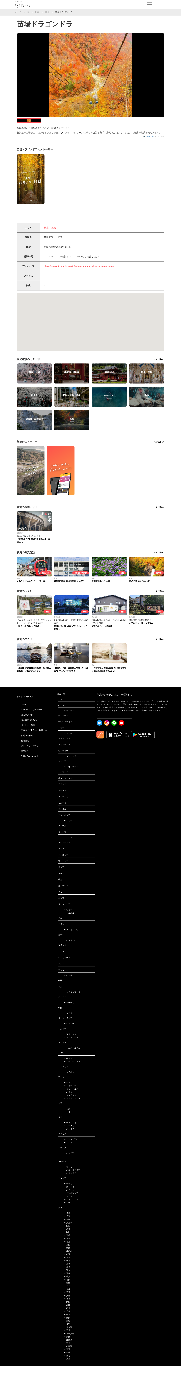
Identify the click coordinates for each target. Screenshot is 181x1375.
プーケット (70, 1135)
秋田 (67, 1241)
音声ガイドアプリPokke (31, 718)
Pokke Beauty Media (30, 765)
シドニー (69, 1033)
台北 (67, 1121)
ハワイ (68, 1101)
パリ (67, 1165)
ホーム (18, 12)
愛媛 (67, 1298)
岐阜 (67, 1270)
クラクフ (69, 719)
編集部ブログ (27, 724)
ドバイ (68, 742)
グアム (68, 1092)
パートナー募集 (28, 734)
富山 (67, 1254)
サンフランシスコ (73, 1107)
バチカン (69, 1199)
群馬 (67, 1339)
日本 (37, 12)
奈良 (67, 1324)
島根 (67, 1365)
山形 (67, 1263)
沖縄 (67, 1292)
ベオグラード (71, 776)
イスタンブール (72, 1001)
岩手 (67, 1273)
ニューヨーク (71, 1095)
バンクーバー (71, 949)
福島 (67, 1248)
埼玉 (67, 1267)
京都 (67, 1352)
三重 (67, 1358)
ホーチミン (70, 1012)
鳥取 (67, 1229)
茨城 (67, 1330)
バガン (68, 846)
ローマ (68, 1212)
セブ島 (68, 984)
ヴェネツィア (71, 1202)
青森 (67, 1282)
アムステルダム (72, 1057)
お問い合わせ (27, 744)
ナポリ (68, 1193)
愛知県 (68, 1336)
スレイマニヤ (71, 939)
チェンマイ (70, 1132)
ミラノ (68, 1205)
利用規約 (25, 750)
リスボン (69, 1081)
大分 (67, 1295)
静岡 (67, 1314)
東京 (67, 1368)
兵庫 (67, 1305)
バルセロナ (70, 1182)
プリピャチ (70, 765)
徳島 (67, 1222)
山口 (67, 1235)
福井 (67, 1251)
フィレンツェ (71, 1209)
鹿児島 (68, 1232)
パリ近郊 (69, 1162)
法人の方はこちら (29, 729)
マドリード (70, 1176)
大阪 (67, 1346)
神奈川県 (69, 1343)
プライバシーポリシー (31, 755)
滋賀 (67, 1276)
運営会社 (25, 760)
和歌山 (68, 1260)
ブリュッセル (71, 1046)
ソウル (68, 1022)
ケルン (68, 1067)
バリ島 (68, 830)
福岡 (67, 1289)
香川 (67, 1286)
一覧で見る (158, 369)
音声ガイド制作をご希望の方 (34, 739)
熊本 (67, 1257)
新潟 (47, 12)
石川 (67, 1317)
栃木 (67, 1308)
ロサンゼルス (71, 1098)
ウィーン (69, 919)
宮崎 (67, 1244)
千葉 (67, 1301)
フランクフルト (72, 1071)
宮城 (67, 1279)
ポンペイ (69, 1196)
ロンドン (69, 1152)
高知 (67, 1238)
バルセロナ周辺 (72, 1179)
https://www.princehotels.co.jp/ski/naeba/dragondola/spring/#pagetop (79, 275)
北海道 (68, 1349)
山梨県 (68, 1355)
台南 (67, 1118)
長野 (67, 1333)
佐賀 (67, 1225)
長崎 (67, 1362)
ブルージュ (70, 1043)
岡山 (67, 1311)
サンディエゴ (71, 1104)
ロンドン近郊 (71, 1148)
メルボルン (70, 922)
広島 (67, 1320)
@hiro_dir (149, 145)
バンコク (69, 1138)
